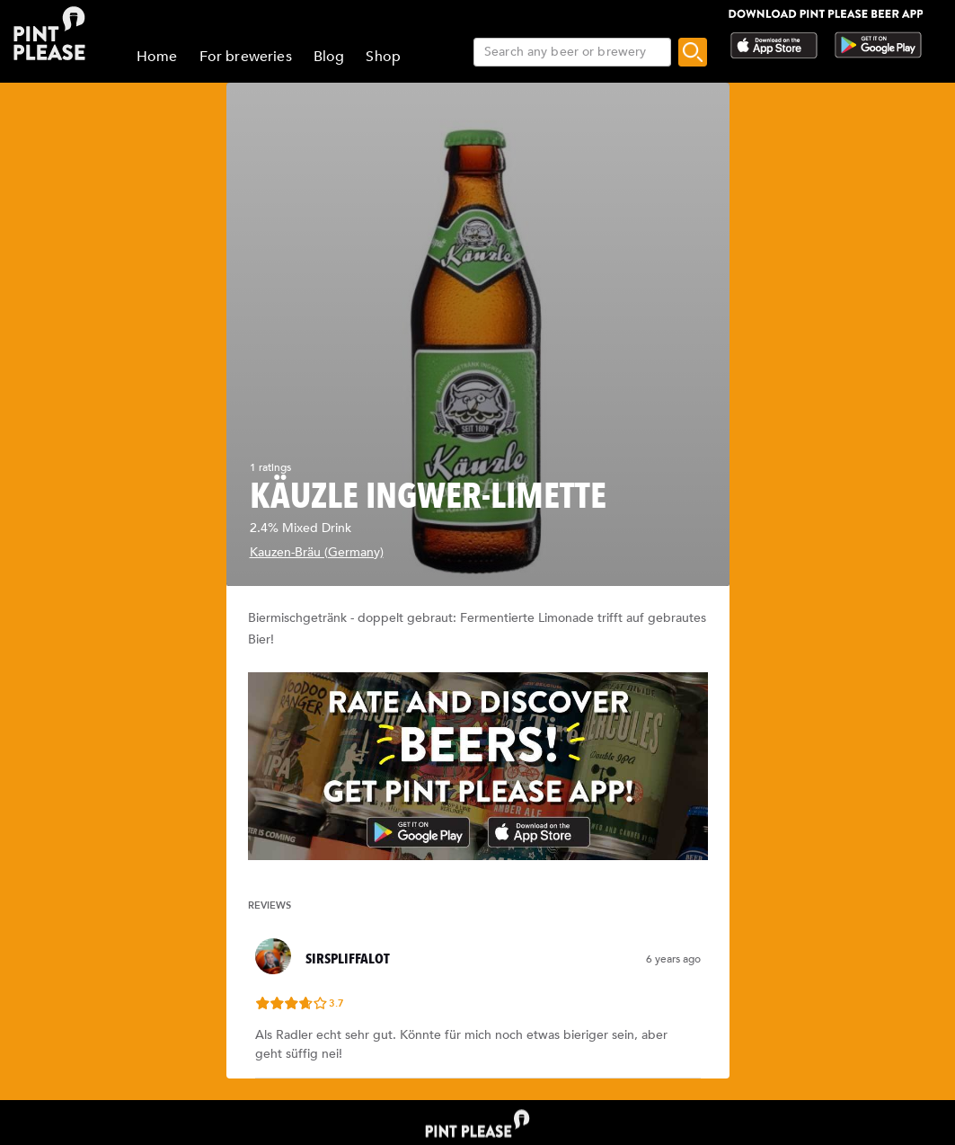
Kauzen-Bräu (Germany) (317, 552)
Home (157, 57)
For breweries (245, 57)
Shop (383, 57)
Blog (329, 57)
